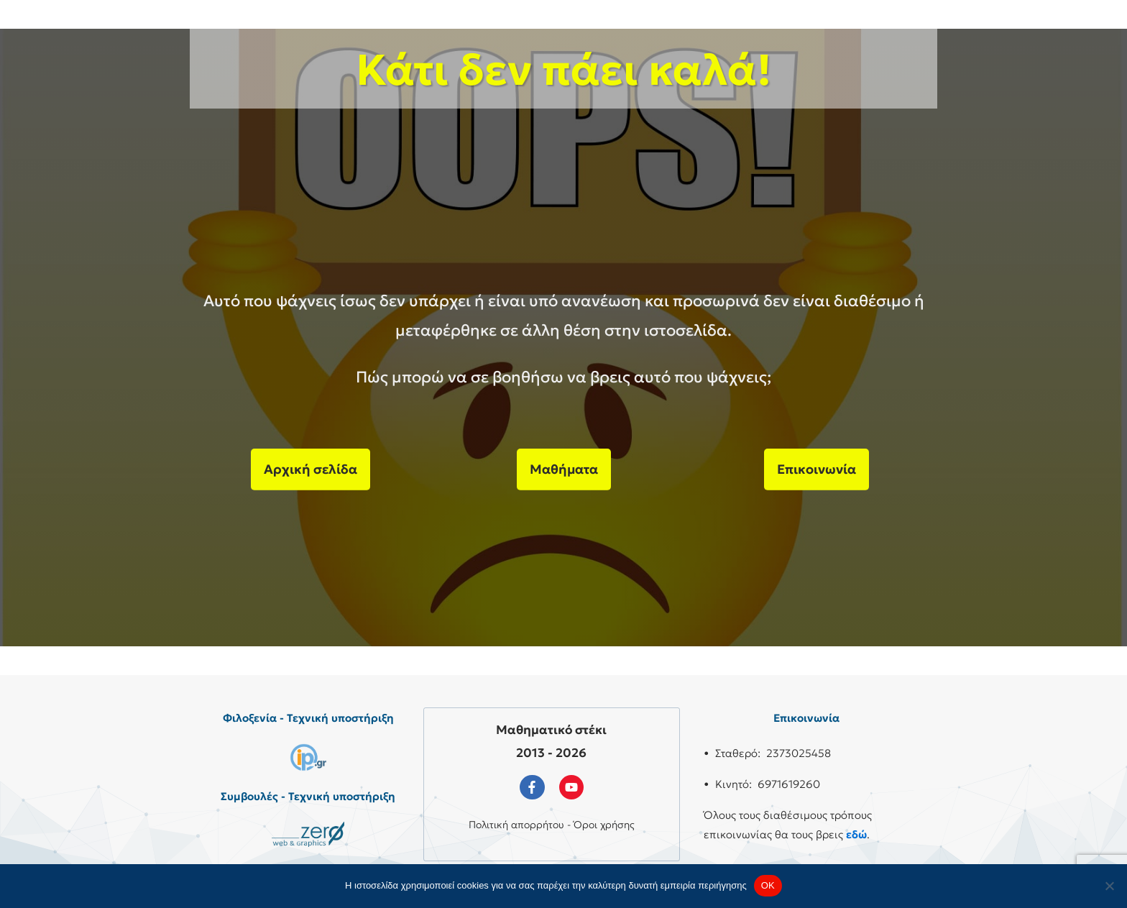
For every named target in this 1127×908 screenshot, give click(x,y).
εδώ (856, 834)
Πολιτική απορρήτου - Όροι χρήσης (552, 824)
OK (768, 885)
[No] (1109, 886)
